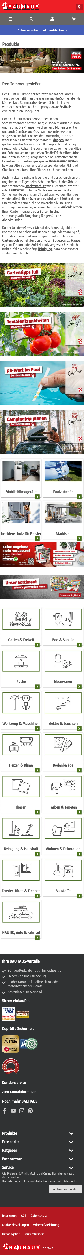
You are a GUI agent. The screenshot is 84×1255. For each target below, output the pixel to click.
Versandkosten (10, 1177)
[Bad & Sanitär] (63, 628)
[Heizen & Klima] (21, 753)
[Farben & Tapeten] (63, 795)
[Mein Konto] (52, 19)
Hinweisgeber (10, 1234)
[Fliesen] (21, 795)
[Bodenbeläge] (63, 753)
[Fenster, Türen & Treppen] (21, 879)
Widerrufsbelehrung (46, 1225)
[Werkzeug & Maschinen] (21, 711)
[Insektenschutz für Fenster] (21, 521)
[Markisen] (63, 521)
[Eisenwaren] (63, 670)
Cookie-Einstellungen (15, 1225)
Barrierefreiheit (33, 1234)
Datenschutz (38, 1216)
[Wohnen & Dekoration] (63, 837)
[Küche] (21, 670)
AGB (23, 1216)
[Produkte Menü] (10, 19)
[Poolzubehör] (63, 479)
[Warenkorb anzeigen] (73, 19)
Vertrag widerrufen (65, 1189)
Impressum (9, 1216)
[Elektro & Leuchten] (63, 711)
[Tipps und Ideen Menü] (31, 19)
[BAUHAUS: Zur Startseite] (20, 6)
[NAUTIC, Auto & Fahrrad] (21, 921)
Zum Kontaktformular (19, 1091)
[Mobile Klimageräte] (21, 479)
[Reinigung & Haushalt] (21, 837)
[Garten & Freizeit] (21, 628)
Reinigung (45, 249)
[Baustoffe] (63, 879)
